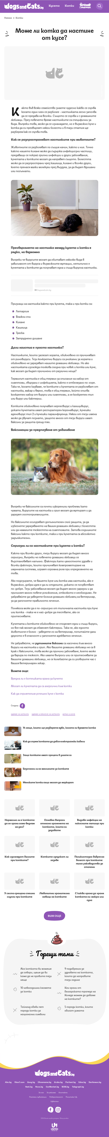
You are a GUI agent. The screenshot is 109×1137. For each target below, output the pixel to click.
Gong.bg (31, 1081)
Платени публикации (38, 1097)
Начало (8, 17)
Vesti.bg (29, 1086)
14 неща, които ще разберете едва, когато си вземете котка (59, 727)
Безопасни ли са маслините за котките (46, 768)
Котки (69, 5)
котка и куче (69, 714)
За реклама (51, 1092)
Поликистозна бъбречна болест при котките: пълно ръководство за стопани (89, 861)
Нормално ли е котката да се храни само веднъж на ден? (20, 823)
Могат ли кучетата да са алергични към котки (41, 686)
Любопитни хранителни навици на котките (54, 894)
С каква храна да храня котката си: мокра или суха (89, 896)
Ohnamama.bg (44, 1081)
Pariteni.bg (70, 1081)
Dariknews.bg (95, 1081)
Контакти (63, 1092)
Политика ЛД (71, 1097)
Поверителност (56, 1097)
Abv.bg (8, 1081)
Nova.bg (39, 1086)
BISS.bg (65, 1086)
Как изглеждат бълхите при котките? (20, 858)
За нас (41, 1092)
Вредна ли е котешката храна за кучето (37, 678)
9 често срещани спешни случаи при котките (19, 894)
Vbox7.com (19, 1081)
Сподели (18, 705)
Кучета (54, 5)
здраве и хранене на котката (46, 714)
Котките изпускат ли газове (55, 858)
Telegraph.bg (78, 1086)
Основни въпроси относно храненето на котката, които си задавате (54, 825)
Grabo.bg (58, 1081)
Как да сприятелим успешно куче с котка (37, 693)
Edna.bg (82, 1081)
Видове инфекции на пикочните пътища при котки (89, 823)
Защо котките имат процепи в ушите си (47, 755)
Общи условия (64, 1118)
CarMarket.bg (52, 1086)
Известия (54, 1101)
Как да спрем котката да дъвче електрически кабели (54, 741)
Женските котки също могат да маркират (48, 782)
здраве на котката (20, 714)
